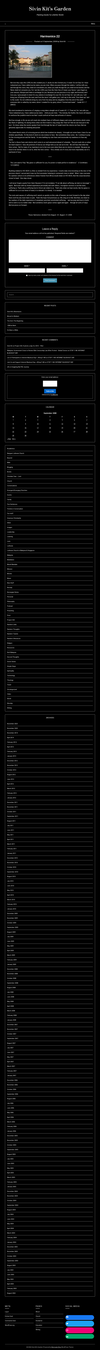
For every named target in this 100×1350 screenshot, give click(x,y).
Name (27, 266)
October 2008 (11, 978)
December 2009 (12, 913)
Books (9, 472)
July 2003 (10, 1270)
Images (9, 527)
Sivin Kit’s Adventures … (15, 312)
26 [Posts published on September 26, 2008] (62, 432)
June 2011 (10, 830)
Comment (50, 237)
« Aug (9, 439)
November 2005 (12, 1140)
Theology (10, 680)
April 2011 (10, 839)
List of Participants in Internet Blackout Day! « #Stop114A (26, 358)
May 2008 (10, 1001)
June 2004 (10, 1219)
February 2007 (12, 1071)
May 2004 (10, 1224)
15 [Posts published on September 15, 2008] (13, 428)
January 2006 (11, 1131)
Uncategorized (12, 689)
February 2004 (12, 1237)
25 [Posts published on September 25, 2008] (50, 432)
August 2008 (11, 987)
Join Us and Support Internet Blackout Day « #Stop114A (25, 362)
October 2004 (11, 1200)
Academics (11, 449)
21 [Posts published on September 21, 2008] (87, 428)
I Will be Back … (12, 325)
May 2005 (10, 1168)
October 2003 (11, 1256)
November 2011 (12, 807)
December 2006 (12, 1080)
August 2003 (11, 1265)
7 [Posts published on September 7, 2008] (86, 420)
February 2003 (12, 1288)
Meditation (10, 560)
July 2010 (10, 881)
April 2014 (10, 738)
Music (9, 578)
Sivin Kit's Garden (50, 8)
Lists (8, 541)
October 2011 (11, 812)
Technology (11, 675)
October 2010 (11, 867)
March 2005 (11, 1177)
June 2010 (10, 886)
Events (9, 495)
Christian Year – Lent (14, 476)
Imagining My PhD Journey (20, 367)
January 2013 (11, 756)
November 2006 (12, 1085)
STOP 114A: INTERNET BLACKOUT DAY (61, 358)
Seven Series (11, 662)
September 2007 (12, 1038)
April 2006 (10, 1117)
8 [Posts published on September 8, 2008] (13, 424)
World (9, 699)
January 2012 (11, 798)
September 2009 (12, 927)
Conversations (12, 486)
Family (9, 499)
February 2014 (12, 742)
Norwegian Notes (13, 592)
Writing (9, 708)
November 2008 (12, 974)
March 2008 (11, 1011)
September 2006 (12, 1094)
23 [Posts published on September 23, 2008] (25, 432)
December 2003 (12, 1247)
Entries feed (9, 1316)
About (38, 1312)
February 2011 (12, 849)
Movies (9, 574)
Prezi (8, 615)
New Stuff (10, 583)
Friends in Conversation (15, 509)
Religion (9, 643)
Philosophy (10, 601)
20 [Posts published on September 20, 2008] (74, 428)
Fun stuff (10, 513)
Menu (93, 24)
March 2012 (11, 788)
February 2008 (12, 1015)
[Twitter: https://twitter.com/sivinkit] (79, 1323)
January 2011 (11, 853)
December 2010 (12, 858)
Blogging (10, 467)
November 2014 (12, 733)
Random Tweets (12, 634)
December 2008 (12, 969)
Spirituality (10, 671)
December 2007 (12, 1025)
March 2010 (11, 900)
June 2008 (10, 997)
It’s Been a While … (13, 330)
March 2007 (11, 1066)
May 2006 (10, 1112)
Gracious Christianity (14, 518)
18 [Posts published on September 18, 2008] (50, 428)
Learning (10, 537)
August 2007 (11, 1043)
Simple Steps (11, 666)
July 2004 (10, 1214)
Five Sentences (12, 504)
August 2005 (11, 1154)
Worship (10, 703)
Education (39, 1325)
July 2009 (10, 937)
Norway (9, 587)
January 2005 (11, 1187)
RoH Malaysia (11, 652)
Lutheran (10, 546)
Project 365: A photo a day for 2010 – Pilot (29, 346)
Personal (10, 597)
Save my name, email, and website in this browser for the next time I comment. (50, 275)
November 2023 (12, 724)
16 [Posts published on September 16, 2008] (25, 428)
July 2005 (10, 1159)
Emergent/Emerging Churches (17, 490)
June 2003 (10, 1275)
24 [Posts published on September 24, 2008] (38, 432)
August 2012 (11, 775)
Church (9, 481)
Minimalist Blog (56, 1347)
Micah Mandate (12, 564)
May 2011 (10, 835)
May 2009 (10, 946)
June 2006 (10, 1108)
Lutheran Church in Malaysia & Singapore (20, 550)
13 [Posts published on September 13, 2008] (74, 424)
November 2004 (12, 1196)
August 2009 (11, 932)
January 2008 (11, 1020)
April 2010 (10, 895)
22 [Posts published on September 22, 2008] (13, 432)
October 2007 (11, 1034)
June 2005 (10, 1163)
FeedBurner (54, 395)
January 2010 (11, 909)
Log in (7, 1312)
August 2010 (11, 876)
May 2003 (10, 1279)
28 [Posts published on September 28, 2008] (87, 432)
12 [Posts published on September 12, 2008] (62, 424)
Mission (9, 569)
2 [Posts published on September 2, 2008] (25, 420)
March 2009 (11, 955)
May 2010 (10, 890)
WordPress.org (9, 1325)
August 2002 (11, 1293)
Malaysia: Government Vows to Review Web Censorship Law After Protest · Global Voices (37, 350)
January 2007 (11, 1075)
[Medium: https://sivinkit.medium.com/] (79, 1337)
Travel (9, 685)
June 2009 (10, 941)
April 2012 (10, 784)
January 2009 (11, 964)
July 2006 (10, 1103)
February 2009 (12, 960)
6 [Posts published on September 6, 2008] (74, 420)
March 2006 (11, 1122)
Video (9, 694)
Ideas (9, 523)
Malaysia (10, 555)
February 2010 (12, 904)
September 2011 (12, 816)
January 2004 (11, 1242)
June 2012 (10, 779)
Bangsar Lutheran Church (15, 453)
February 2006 (12, 1126)
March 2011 (11, 844)
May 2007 (10, 1057)
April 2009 (10, 950)
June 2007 (10, 1052)
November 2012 (12, 765)
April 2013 (10, 747)
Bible (8, 462)
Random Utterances (13, 638)
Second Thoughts (13, 657)
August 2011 (11, 821)
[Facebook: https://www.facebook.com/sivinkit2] (79, 1317)
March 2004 (11, 1233)
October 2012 (11, 770)
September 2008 (12, 983)
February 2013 (12, 751)
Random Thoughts (13, 629)
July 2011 (10, 825)
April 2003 (10, 1284)
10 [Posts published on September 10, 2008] (38, 424)
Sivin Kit (63, 41)
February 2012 (12, 793)
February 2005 (12, 1182)
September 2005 (12, 1150)
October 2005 (11, 1145)
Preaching (10, 611)
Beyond (9, 458)
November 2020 (12, 728)
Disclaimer (39, 1321)
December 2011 (12, 802)
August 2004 (11, 1210)
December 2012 (12, 761)
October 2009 (11, 923)
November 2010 (12, 863)
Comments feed (10, 1321)
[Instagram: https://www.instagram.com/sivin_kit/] (79, 1330)
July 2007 (10, 1048)
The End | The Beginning (15, 321)
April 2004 (10, 1228)
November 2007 (12, 1029)
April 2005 (10, 1173)
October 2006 (11, 1089)
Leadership (10, 532)
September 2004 (12, 1205)
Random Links (12, 624)
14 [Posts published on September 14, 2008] (87, 424)
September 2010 (12, 872)
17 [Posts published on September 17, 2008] (38, 428)
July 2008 (10, 992)
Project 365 (11, 620)
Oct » (14, 439)
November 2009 (12, 918)
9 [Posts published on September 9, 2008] (25, 424)
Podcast (10, 606)
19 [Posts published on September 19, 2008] (62, 428)
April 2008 (10, 1006)
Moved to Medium (13, 316)
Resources (10, 648)
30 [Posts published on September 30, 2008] (25, 435)
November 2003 (12, 1251)
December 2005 (12, 1136)
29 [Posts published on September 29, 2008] (13, 435)
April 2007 (10, 1062)
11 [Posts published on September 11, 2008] (50, 424)
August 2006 (11, 1099)
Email (65, 266)
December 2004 (12, 1191)
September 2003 (12, 1261)
